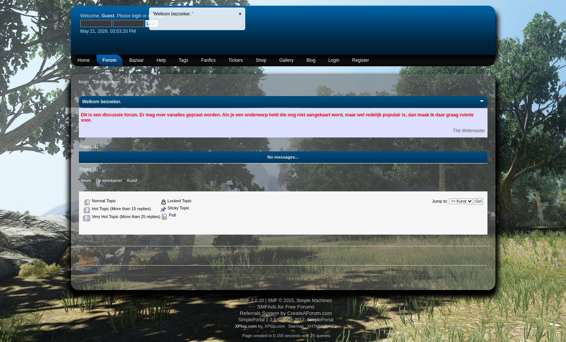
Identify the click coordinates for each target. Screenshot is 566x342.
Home (84, 60)
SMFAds (266, 307)
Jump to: (440, 201)
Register (360, 60)
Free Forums (300, 307)
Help (161, 60)
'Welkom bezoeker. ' (173, 14)
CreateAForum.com (309, 313)
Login (333, 60)
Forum (110, 60)
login (137, 15)
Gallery (286, 60)
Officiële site (92, 270)
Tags (183, 60)
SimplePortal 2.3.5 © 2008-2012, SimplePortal (285, 319)
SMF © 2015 (281, 300)
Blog (310, 60)
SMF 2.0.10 (252, 300)
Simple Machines (314, 300)
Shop (261, 60)
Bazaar (136, 60)
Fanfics (208, 60)
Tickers (236, 60)
